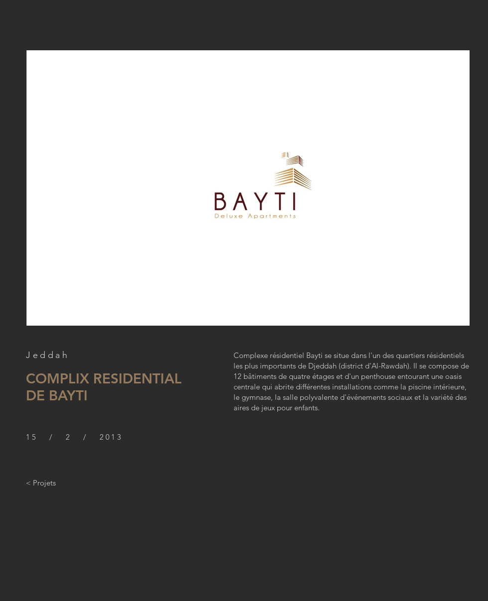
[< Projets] (41, 482)
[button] (248, 188)
